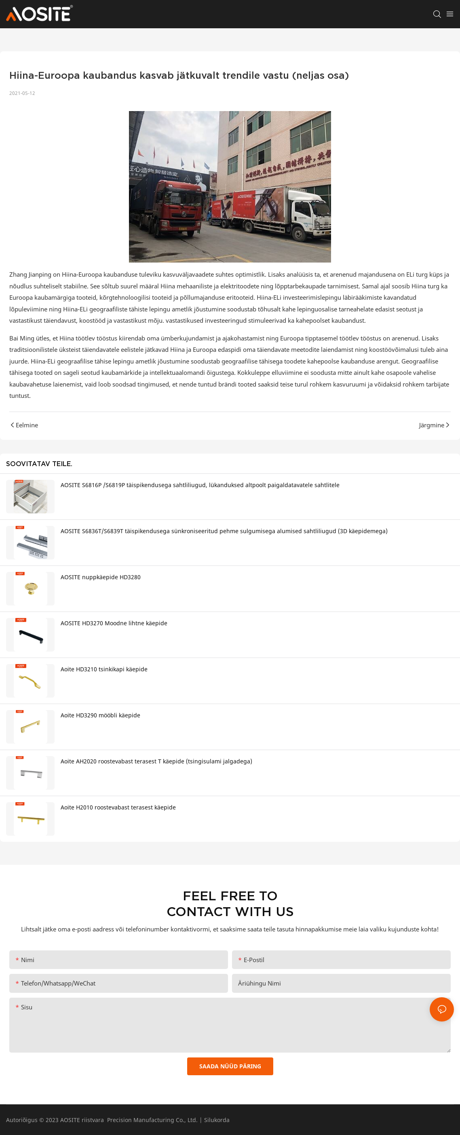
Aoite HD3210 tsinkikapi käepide (104, 669)
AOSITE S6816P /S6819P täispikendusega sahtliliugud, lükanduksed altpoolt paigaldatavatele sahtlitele (200, 485)
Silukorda (217, 1120)
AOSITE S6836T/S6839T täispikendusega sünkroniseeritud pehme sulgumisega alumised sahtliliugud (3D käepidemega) (224, 531)
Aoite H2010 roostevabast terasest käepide (118, 807)
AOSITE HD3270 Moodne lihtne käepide (114, 623)
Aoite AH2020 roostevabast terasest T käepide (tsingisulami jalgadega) (156, 761)
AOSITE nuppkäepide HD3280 (101, 577)
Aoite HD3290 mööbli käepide (100, 715)
